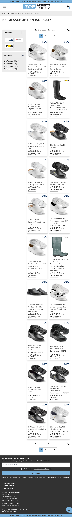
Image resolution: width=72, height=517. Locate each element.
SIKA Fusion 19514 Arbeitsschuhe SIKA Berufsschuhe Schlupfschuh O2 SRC (35, 348)
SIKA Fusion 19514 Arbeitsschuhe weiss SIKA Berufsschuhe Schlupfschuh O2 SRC (37, 265)
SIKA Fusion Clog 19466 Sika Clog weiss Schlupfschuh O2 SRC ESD (59, 429)
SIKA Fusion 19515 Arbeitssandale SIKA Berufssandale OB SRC (58, 349)
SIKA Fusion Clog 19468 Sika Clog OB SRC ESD (58, 183)
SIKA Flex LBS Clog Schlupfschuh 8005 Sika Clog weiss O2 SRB (36, 106)
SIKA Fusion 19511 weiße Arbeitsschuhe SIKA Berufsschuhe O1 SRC (58, 67)
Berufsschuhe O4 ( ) (11, 69)
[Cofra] (19, 40)
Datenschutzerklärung (42, 469)
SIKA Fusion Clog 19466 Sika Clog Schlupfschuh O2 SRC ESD (37, 429)
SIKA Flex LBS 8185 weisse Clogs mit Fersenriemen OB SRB (37, 222)
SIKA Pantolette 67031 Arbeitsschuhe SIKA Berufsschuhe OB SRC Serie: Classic (35, 308)
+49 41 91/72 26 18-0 (11, 498)
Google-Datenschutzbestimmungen (44, 477)
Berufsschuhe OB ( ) (11, 61)
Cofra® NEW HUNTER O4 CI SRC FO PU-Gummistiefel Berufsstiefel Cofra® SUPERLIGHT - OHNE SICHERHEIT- (59, 265)
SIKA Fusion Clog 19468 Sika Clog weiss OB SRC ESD (36, 146)
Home (4, 13)
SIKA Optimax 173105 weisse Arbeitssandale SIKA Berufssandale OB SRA (58, 308)
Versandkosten (32, 75)
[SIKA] (9, 40)
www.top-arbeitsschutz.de (10, 505)
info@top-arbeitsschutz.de (10, 503)
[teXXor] (9, 46)
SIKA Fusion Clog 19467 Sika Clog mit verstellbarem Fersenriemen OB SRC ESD (59, 389)
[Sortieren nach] (56, 30)
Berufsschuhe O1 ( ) (11, 64)
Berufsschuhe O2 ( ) (11, 66)
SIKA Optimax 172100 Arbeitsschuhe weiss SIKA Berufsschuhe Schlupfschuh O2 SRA (59, 222)
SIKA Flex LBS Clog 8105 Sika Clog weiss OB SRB (36, 183)
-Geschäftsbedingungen (63, 477)
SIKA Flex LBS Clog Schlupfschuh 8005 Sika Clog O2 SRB (36, 389)
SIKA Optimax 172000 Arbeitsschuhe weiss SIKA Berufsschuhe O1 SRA (37, 67)
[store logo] (36, 7)
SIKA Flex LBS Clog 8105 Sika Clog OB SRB (58, 146)
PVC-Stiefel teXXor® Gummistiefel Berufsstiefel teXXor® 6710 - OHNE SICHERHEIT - (59, 106)
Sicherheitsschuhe (14, 13)
